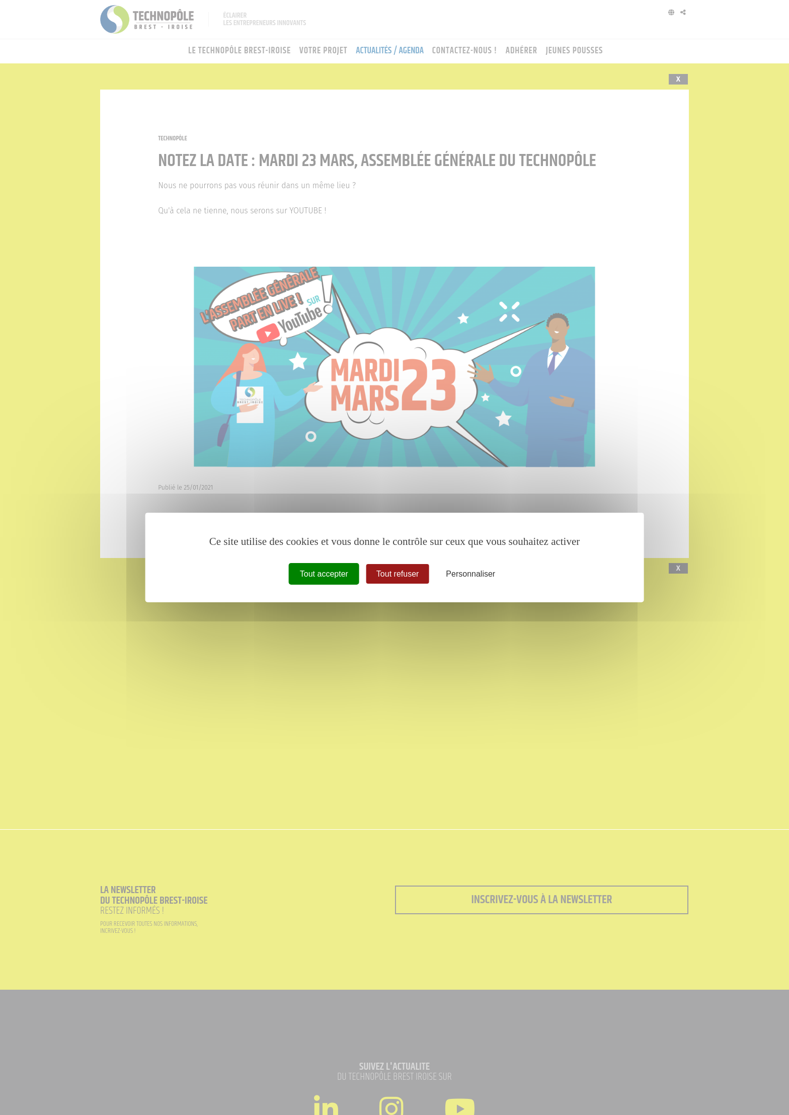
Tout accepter (324, 574)
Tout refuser (397, 574)
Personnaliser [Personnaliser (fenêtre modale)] (470, 574)
